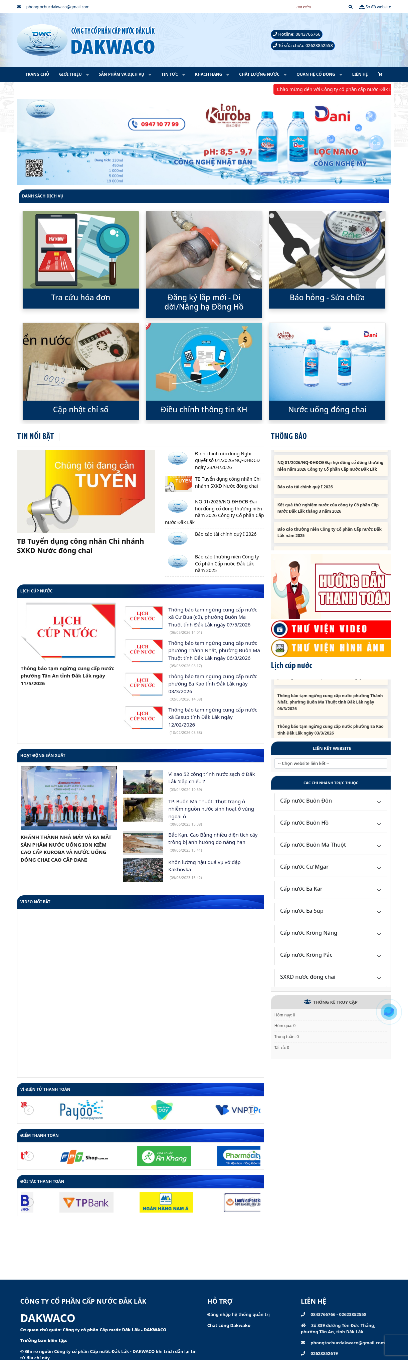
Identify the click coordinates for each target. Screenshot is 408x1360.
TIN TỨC (170, 74)
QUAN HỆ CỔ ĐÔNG (316, 74)
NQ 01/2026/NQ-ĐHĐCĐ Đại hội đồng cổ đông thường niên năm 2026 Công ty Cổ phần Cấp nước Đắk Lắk (214, 511)
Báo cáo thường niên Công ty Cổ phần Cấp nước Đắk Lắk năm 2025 (227, 563)
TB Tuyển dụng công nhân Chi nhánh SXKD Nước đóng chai (80, 545)
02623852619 (319, 1353)
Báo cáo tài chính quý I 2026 (225, 534)
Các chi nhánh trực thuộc (330, 782)
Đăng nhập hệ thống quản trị (238, 1314)
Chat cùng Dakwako (228, 1325)
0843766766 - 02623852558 (333, 1314)
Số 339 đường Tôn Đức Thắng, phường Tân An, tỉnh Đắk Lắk (338, 1328)
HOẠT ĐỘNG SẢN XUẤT (42, 755)
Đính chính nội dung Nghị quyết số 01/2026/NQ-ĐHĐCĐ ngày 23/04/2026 (227, 460)
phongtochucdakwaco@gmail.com (53, 6)
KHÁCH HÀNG (209, 74)
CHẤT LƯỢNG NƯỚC (259, 74)
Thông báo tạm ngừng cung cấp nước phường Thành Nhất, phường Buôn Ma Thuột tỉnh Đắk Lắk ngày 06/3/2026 (330, 709)
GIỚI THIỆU (71, 74)
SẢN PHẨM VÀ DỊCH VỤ (122, 74)
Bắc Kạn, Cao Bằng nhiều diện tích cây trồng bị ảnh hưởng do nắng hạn (212, 842)
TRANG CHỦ (37, 74)
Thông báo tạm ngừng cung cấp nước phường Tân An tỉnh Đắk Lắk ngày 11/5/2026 (67, 676)
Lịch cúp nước (36, 591)
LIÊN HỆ (360, 74)
